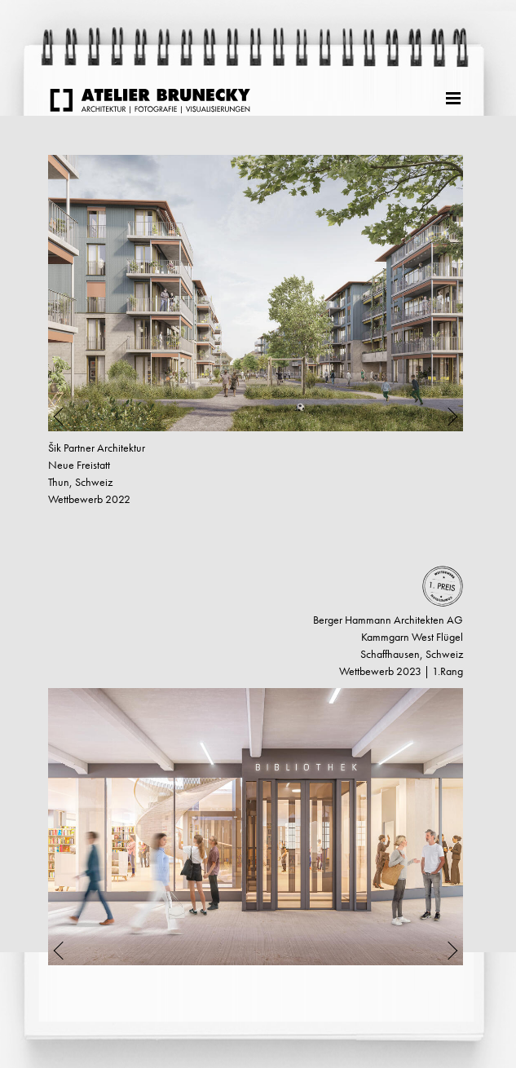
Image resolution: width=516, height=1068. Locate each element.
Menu (454, 96)
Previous (69, 293)
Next (442, 293)
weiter (44, 1016)
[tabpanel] (255, 293)
